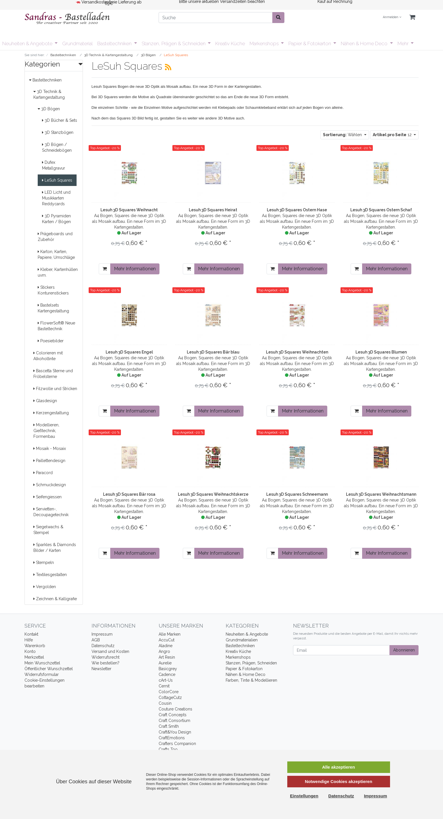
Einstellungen (304, 795)
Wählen (343, 134)
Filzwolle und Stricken (55, 388)
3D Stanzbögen (57, 132)
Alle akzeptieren (338, 767)
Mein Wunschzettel (42, 663)
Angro (164, 651)
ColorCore (168, 691)
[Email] (341, 650)
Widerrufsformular (41, 674)
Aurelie (165, 663)
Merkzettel (34, 657)
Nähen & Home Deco (365, 43)
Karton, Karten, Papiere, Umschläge (56, 254)
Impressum (102, 634)
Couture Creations (175, 709)
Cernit (164, 686)
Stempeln (43, 562)
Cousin (165, 703)
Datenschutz (103, 645)
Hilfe (28, 640)
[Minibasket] (412, 17)
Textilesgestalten (50, 574)
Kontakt (31, 634)
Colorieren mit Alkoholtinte (48, 356)
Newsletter (101, 668)
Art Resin (167, 657)
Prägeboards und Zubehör (55, 236)
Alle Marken (169, 634)
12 (393, 134)
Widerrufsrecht (105, 657)
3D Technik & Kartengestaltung (49, 94)
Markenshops (265, 43)
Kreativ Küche (230, 43)
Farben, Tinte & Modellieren (251, 680)
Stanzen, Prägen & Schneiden (174, 43)
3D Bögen (49, 109)
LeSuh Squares (57, 180)
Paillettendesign (49, 460)
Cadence (167, 674)
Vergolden (44, 586)
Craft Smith (169, 726)
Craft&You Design (175, 732)
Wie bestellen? (105, 663)
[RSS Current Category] (168, 67)
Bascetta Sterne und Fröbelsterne (53, 373)
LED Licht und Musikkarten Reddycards (56, 198)
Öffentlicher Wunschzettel (48, 668)
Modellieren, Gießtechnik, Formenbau (46, 431)
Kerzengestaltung (51, 413)
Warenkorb (34, 645)
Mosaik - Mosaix (49, 448)
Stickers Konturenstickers (53, 290)
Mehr (404, 43)
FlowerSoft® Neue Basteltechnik (56, 326)
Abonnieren (404, 650)
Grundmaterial (77, 43)
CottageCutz (170, 697)
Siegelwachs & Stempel (48, 530)
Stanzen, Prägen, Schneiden (251, 663)
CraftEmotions (172, 738)
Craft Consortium (174, 720)
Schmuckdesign (49, 484)
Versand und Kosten (110, 651)
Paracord (43, 472)
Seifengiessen (47, 497)
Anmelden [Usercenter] (392, 17)
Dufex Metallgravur (53, 165)
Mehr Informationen (135, 268)
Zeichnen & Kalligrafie (55, 598)
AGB (96, 640)
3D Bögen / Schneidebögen (57, 147)
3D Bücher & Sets (59, 120)
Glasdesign (45, 400)
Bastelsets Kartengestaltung (53, 308)
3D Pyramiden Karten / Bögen (56, 219)
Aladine (165, 645)
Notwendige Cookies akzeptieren (338, 781)
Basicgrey (168, 668)
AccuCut (166, 640)
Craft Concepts (173, 714)
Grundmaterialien (242, 640)
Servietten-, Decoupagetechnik (51, 512)
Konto (30, 651)
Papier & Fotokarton (310, 43)
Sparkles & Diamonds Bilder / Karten (54, 547)
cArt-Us (166, 680)
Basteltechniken (115, 43)
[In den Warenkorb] (105, 268)
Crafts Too (168, 749)
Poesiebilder (51, 341)
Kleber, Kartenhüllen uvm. (58, 272)
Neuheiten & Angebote (28, 43)
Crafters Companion (177, 743)
